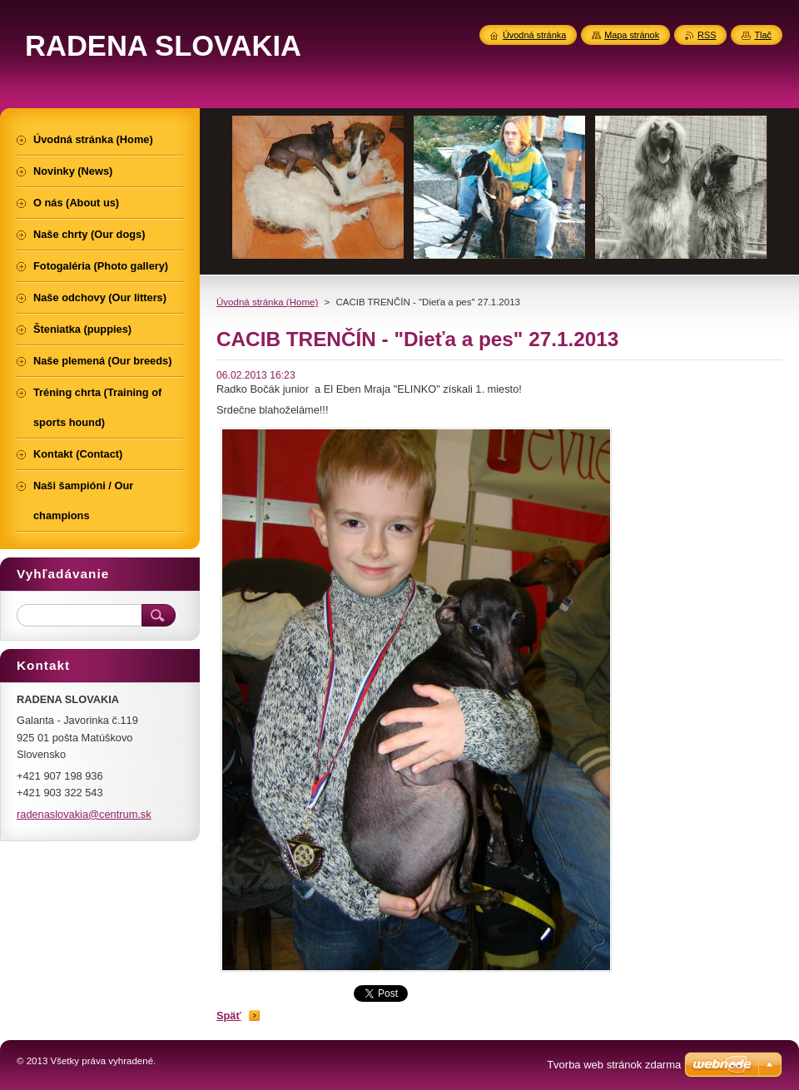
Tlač (763, 35)
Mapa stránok (631, 35)
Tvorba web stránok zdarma (614, 1064)
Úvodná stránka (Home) (267, 302)
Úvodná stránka (534, 35)
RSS (706, 35)
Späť (228, 1015)
